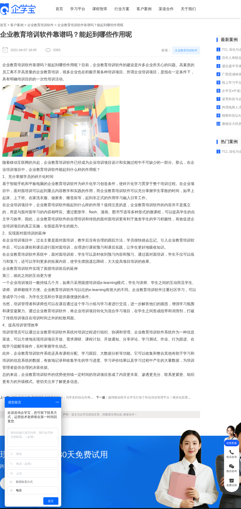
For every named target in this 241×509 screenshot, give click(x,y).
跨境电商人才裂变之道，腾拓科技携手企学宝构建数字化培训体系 (212, 91)
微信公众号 (170, 451)
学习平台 (66, 7)
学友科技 (136, 464)
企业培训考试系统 (71, 464)
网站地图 (136, 451)
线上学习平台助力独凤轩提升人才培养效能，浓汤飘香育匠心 (212, 70)
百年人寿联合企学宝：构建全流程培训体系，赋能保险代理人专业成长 (212, 49)
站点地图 (136, 458)
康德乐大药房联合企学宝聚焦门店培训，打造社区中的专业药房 (212, 105)
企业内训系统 (68, 451)
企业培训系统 (137, 489)
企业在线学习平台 (158, 489)
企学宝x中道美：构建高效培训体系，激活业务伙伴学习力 (212, 77)
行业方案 (105, 7)
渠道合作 (143, 7)
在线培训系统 (67, 489)
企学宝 (72, 352)
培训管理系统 (84, 489)
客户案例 (124, 7)
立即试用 (16, 411)
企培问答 (106, 451)
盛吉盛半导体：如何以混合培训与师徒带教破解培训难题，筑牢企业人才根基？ (212, 56)
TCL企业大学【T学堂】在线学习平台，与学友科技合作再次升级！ (49, 338)
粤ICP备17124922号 (169, 500)
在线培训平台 (102, 489)
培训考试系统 (120, 489)
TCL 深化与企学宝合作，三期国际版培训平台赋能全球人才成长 (212, 42)
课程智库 (86, 7)
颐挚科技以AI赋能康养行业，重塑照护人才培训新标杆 (212, 98)
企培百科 (106, 458)
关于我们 (162, 7)
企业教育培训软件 (35, 21)
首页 (51, 7)
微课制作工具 (68, 458)
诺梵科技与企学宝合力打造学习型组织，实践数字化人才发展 (212, 84)
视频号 (170, 458)
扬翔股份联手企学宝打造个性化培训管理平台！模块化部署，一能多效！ (133, 338)
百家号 (170, 464)
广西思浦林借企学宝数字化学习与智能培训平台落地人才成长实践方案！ (212, 63)
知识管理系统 (68, 471)
